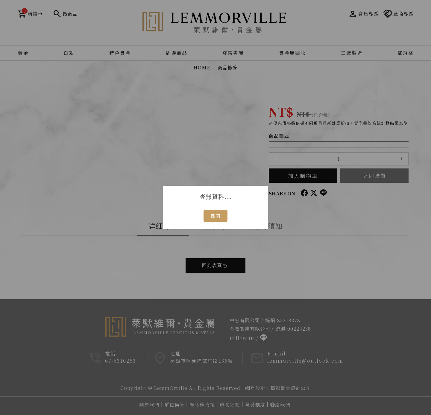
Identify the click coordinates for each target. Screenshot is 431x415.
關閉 (215, 215)
